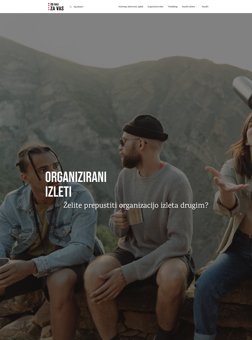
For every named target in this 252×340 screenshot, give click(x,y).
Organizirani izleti (155, 6)
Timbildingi (173, 6)
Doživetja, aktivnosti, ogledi (131, 6)
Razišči (205, 6)
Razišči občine (188, 6)
